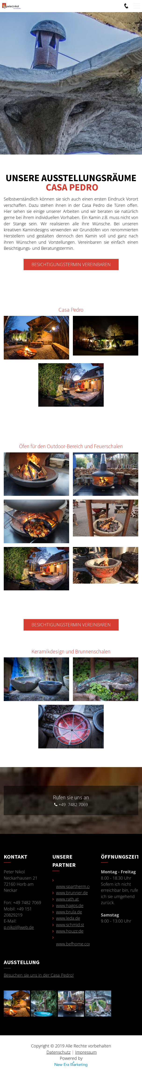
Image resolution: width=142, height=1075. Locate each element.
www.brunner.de (72, 892)
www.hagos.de (69, 905)
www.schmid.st (70, 924)
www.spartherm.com (76, 886)
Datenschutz (58, 1052)
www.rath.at (67, 899)
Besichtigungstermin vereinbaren (71, 264)
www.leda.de (68, 918)
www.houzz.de (69, 931)
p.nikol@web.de (19, 927)
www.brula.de (69, 912)
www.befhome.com (74, 944)
